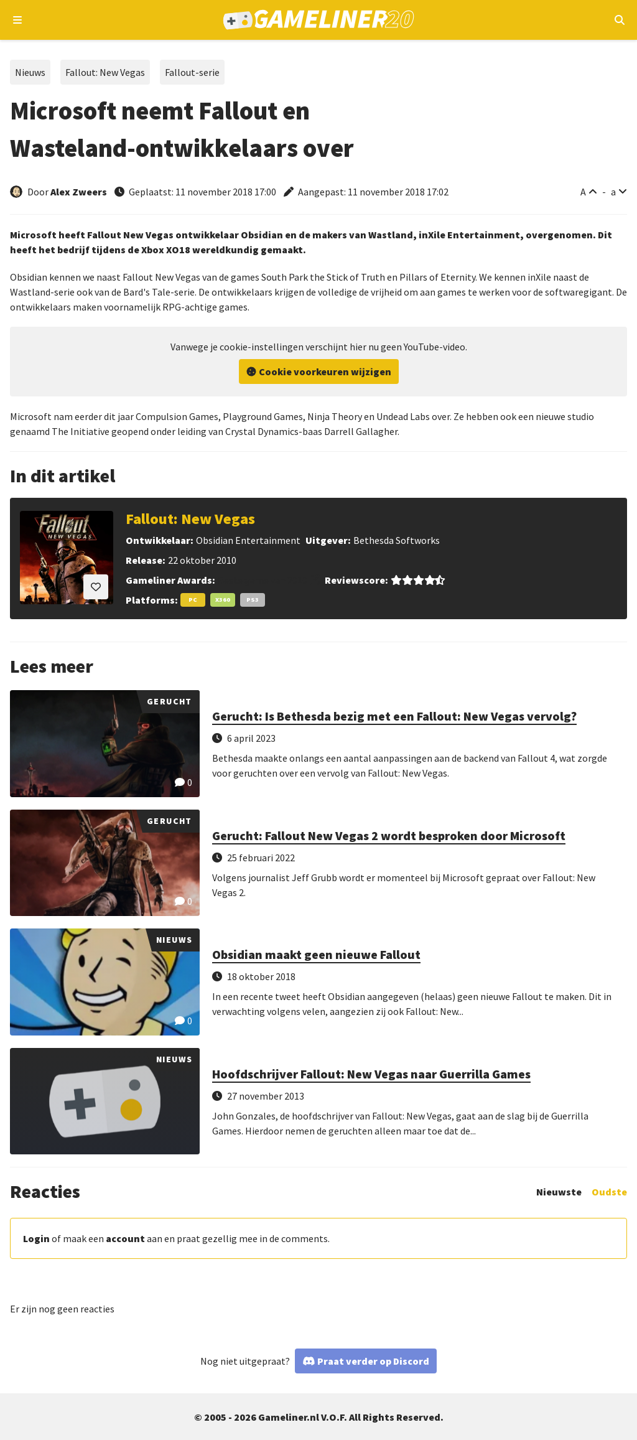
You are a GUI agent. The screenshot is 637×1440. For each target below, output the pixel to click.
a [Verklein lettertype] (613, 191)
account (125, 1238)
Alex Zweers (78, 191)
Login (36, 1238)
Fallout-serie (192, 72)
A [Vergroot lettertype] (583, 191)
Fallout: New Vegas (105, 72)
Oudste (609, 1191)
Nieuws (30, 72)
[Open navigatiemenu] (17, 19)
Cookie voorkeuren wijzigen (325, 371)
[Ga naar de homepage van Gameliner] (319, 20)
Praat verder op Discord (373, 1361)
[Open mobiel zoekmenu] (619, 19)
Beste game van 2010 (262, 580)
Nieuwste (559, 1191)
